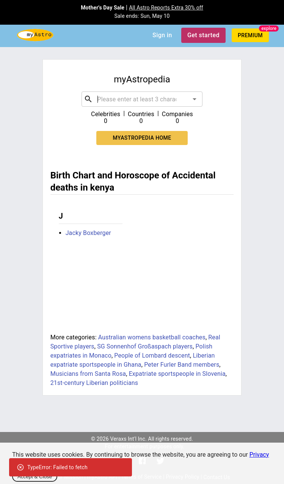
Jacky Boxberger (88, 232)
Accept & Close (34, 476)
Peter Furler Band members (181, 364)
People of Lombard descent (152, 355)
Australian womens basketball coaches (152, 337)
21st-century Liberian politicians (94, 382)
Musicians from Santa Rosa (88, 373)
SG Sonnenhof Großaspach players (145, 346)
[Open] (194, 99)
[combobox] (142, 99)
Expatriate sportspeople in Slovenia (177, 373)
